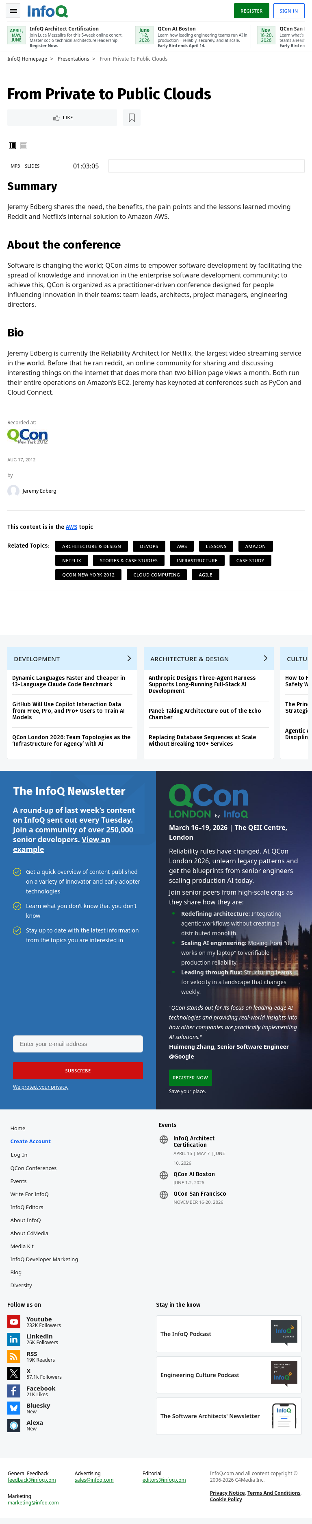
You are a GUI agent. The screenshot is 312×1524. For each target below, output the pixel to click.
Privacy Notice (227, 1497)
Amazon (256, 545)
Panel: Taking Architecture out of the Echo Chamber (206, 715)
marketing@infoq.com (34, 1507)
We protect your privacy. (40, 1089)
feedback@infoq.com (33, 1485)
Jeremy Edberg (40, 490)
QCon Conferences (34, 1171)
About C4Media (30, 1236)
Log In (19, 1158)
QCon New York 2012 (89, 574)
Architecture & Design (92, 545)
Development (38, 659)
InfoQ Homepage (28, 57)
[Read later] (56, 116)
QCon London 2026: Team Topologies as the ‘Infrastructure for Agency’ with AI (72, 741)
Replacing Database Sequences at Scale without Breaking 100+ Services (203, 741)
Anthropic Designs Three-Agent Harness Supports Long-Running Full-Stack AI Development (203, 685)
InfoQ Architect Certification (193, 1145)
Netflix (72, 560)
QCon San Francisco (199, 1197)
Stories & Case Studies (129, 560)
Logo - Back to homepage (48, 9)
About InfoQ (26, 1223)
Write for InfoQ (30, 1197)
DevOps (150, 545)
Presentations (74, 57)
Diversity (21, 1288)
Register (251, 10)
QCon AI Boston (194, 1178)
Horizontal (24, 145)
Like (30, 116)
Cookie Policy (226, 1504)
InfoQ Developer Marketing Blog (45, 1269)
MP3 (16, 165)
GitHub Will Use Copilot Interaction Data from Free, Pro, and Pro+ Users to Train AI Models (69, 712)
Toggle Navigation (16, 10)
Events (19, 1184)
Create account (31, 1144)
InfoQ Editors (27, 1210)
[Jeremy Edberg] (14, 490)
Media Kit (22, 1249)
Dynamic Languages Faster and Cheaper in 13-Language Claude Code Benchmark (69, 682)
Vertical (13, 145)
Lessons (217, 545)
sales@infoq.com (94, 1485)
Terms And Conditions (273, 1497)
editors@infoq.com (164, 1485)
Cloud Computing (157, 574)
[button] (77, 1073)
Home (18, 1131)
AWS (72, 526)
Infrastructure (197, 560)
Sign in (288, 10)
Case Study (251, 560)
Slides (33, 165)
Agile (206, 574)
